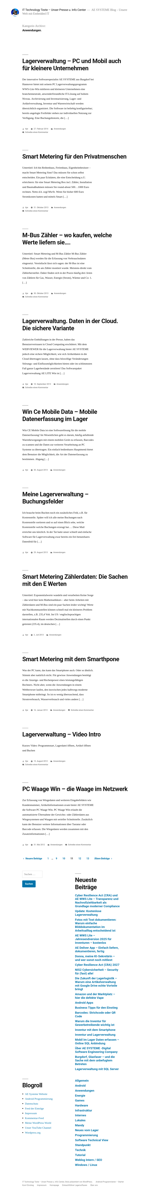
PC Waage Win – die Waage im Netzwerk (75, 788)
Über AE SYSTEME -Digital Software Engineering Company (96, 1050)
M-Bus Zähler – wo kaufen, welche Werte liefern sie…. (67, 239)
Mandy (79, 1125)
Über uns (94, 1185)
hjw (26, 129)
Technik (80, 1150)
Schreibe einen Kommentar (36, 132)
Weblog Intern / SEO (88, 1160)
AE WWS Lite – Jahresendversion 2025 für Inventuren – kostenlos (93, 939)
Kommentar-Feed (34, 1118)
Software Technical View (91, 1140)
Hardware (81, 1105)
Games (79, 1100)
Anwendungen (60, 129)
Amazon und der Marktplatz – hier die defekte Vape (95, 996)
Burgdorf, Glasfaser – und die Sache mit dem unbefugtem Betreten (95, 1060)
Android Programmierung (39, 1098)
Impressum (31, 1113)
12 (79, 858)
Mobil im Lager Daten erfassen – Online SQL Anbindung (97, 1041)
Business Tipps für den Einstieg (96, 1007)
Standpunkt (83, 1145)
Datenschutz (31, 1103)
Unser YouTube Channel (38, 1127)
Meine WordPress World (38, 1123)
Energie (80, 1095)
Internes (80, 1115)
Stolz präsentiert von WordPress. (79, 1182)
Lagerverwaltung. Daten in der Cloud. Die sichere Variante (70, 325)
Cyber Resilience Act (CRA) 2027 (97, 965)
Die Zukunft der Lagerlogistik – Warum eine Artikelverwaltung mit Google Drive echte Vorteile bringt (96, 984)
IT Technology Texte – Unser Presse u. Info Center (54, 10)
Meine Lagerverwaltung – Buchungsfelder (55, 498)
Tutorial (80, 1155)
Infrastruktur (83, 1110)
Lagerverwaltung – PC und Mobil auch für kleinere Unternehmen (71, 64)
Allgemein (82, 1080)
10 (63, 858)
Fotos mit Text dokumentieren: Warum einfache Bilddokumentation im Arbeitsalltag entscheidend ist (95, 925)
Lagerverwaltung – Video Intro (61, 734)
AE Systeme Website (36, 1094)
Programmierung (86, 1135)
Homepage (54, 1185)
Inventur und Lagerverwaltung (95, 1034)
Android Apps (84, 1002)
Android (80, 1085)
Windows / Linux (86, 1165)
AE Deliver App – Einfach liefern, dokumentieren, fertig (97, 949)
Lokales (80, 1120)
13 (87, 858)
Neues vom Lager (87, 1130)
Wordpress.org (32, 1132)
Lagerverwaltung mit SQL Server (97, 1069)
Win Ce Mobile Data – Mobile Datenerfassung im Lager (59, 415)
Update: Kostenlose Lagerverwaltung (88, 912)
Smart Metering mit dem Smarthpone (70, 659)
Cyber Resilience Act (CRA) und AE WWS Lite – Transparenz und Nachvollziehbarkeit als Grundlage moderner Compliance (97, 901)
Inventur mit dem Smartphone (95, 1030)
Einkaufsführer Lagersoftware (74, 1185)
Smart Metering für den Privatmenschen (74, 156)
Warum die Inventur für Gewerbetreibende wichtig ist (94, 1023)
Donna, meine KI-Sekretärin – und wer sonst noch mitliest (95, 958)
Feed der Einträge (34, 1108)
